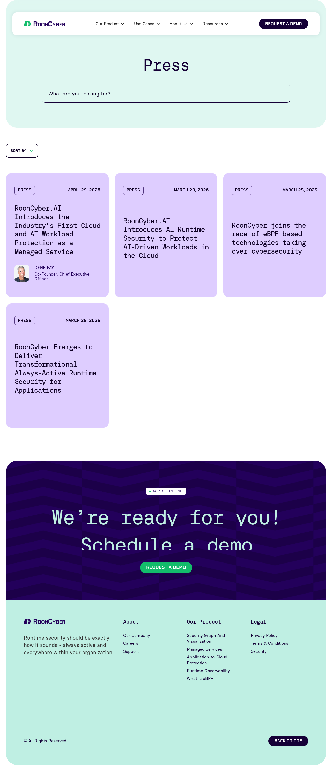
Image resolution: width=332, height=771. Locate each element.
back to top (288, 740)
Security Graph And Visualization (206, 638)
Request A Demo (166, 567)
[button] (110, 23)
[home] (44, 23)
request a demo (283, 23)
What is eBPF (200, 678)
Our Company (136, 635)
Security (259, 651)
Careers (130, 643)
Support (131, 651)
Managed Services (204, 649)
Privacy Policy (264, 635)
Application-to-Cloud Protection (207, 660)
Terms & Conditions (269, 643)
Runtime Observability (208, 670)
